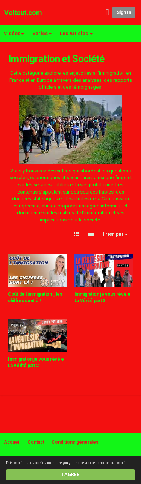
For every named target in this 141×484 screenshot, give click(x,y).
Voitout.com (23, 13)
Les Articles (76, 33)
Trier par (115, 234)
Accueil (12, 442)
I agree (70, 474)
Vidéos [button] (14, 33)
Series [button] (42, 33)
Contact (35, 442)
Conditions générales (75, 442)
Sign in (124, 12)
